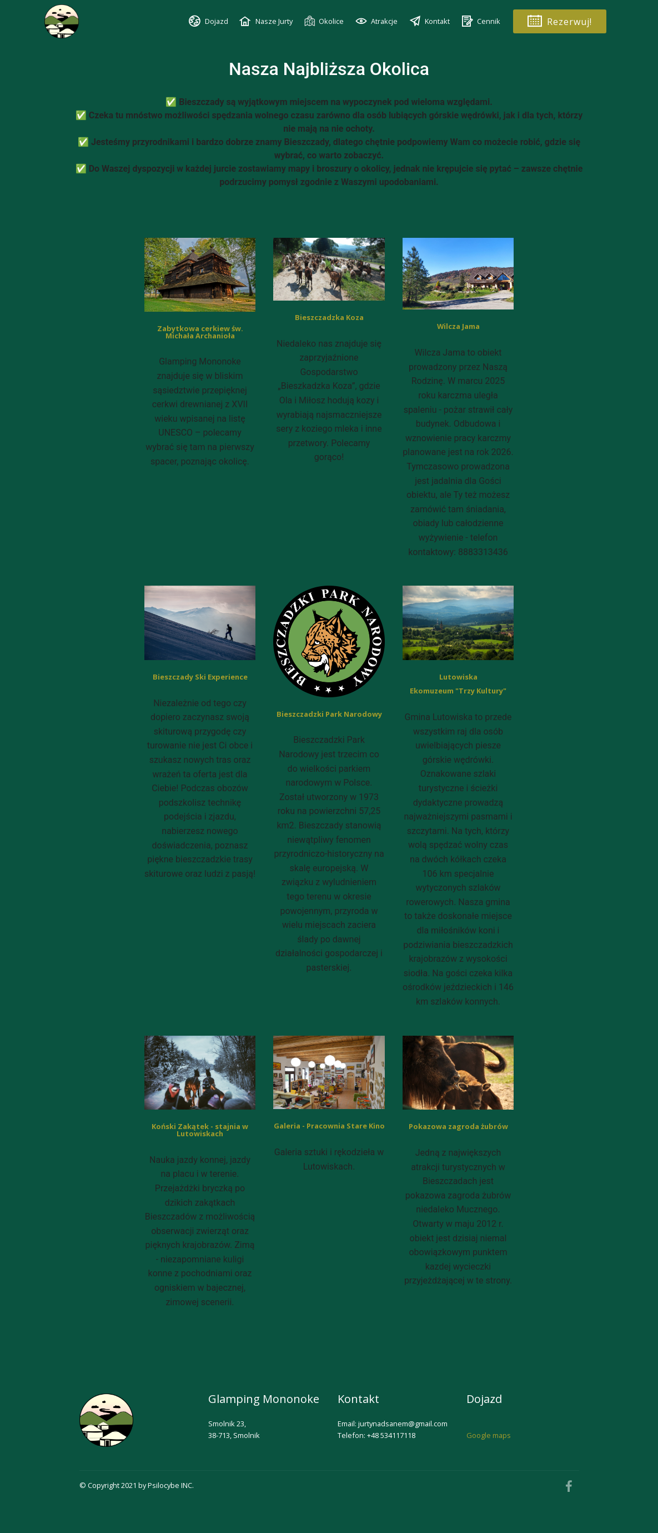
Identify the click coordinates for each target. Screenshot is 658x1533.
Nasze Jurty (265, 21)
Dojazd (208, 21)
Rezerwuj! (560, 21)
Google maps (488, 1435)
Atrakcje (376, 21)
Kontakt (429, 21)
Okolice (324, 21)
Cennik (480, 21)
